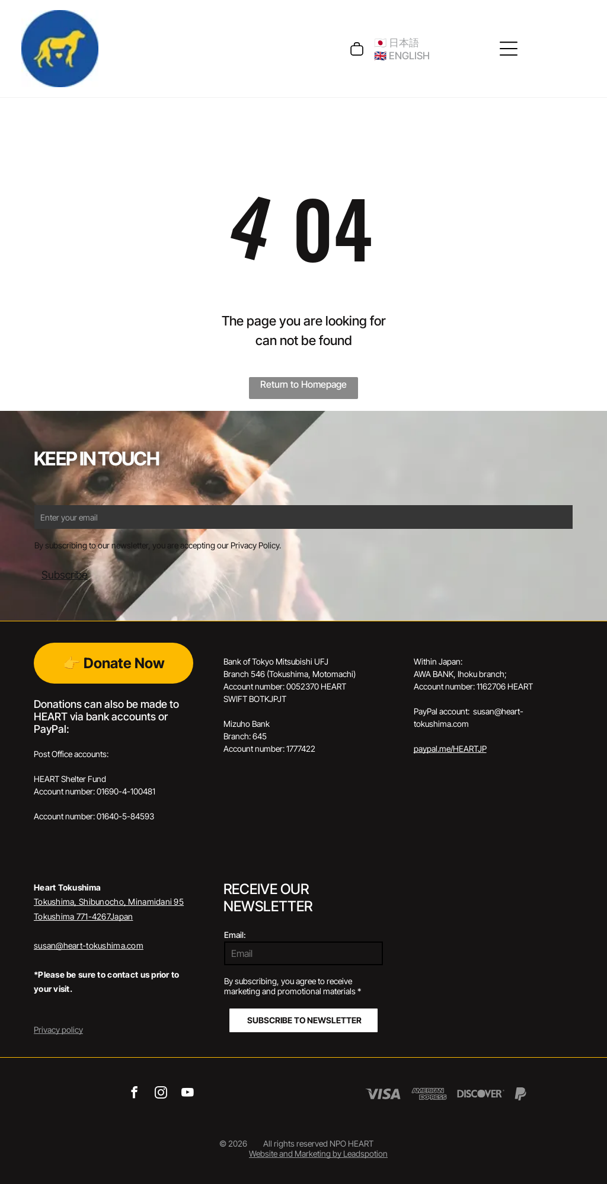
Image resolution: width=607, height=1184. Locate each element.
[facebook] (134, 1094)
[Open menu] (508, 49)
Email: (235, 935)
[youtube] (187, 1094)
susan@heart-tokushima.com (88, 945)
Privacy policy (58, 1030)
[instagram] (161, 1094)
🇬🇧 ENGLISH (402, 56)
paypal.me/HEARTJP (450, 748)
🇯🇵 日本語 (396, 43)
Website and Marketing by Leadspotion (318, 1153)
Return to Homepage (303, 384)
